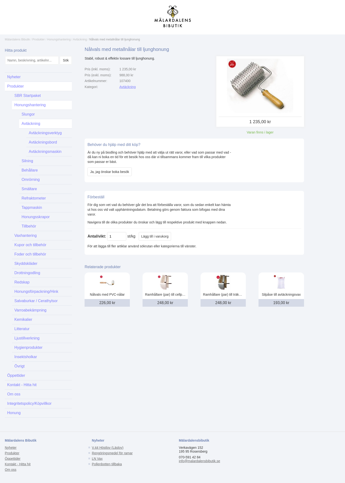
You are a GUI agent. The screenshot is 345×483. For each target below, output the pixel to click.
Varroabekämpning (30, 310)
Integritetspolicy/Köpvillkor (29, 403)
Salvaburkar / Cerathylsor (36, 301)
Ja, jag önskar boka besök (109, 172)
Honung (14, 413)
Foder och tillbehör (30, 254)
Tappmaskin (32, 207)
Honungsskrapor (36, 217)
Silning (27, 161)
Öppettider (16, 375)
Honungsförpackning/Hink (36, 291)
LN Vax (97, 459)
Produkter (38, 39)
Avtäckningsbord (43, 142)
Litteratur (21, 329)
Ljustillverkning (27, 338)
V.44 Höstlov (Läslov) (107, 448)
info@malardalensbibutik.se (199, 461)
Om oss (13, 394)
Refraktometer (34, 198)
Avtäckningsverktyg (45, 133)
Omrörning (31, 180)
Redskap (21, 282)
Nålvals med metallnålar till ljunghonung (114, 39)
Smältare (29, 189)
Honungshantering (59, 39)
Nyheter (14, 77)
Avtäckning (80, 39)
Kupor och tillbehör (30, 245)
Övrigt (19, 366)
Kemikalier (23, 319)
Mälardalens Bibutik (17, 39)
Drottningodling (27, 273)
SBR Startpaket (27, 96)
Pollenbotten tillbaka (107, 464)
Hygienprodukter (28, 347)
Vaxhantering (25, 235)
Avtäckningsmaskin (45, 152)
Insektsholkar (25, 357)
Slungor (28, 114)
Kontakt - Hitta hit (22, 385)
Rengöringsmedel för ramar (112, 453)
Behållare (30, 170)
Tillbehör (29, 226)
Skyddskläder (25, 263)
